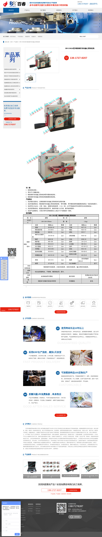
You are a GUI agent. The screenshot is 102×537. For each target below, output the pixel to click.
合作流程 (95, 17)
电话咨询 (3, 310)
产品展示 (16, 42)
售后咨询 (69, 493)
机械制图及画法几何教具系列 (12, 83)
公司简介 (95, 23)
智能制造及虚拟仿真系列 (12, 69)
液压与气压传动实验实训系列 (12, 73)
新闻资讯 (59, 10)
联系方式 (38, 508)
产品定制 (53, 493)
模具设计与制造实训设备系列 (12, 76)
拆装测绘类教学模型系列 (12, 93)
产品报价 (58, 493)
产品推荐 (95, 26)
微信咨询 (3, 315)
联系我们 (90, 10)
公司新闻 (30, 508)
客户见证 (30, 511)
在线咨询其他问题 (60, 312)
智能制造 (40, 36)
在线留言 (38, 513)
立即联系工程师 (12, 119)
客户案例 (43, 10)
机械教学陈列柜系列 (12, 89)
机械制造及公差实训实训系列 (12, 86)
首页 (11, 42)
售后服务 (38, 511)
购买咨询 (63, 493)
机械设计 (34, 36)
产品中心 (27, 10)
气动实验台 (20, 36)
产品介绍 (95, 14)
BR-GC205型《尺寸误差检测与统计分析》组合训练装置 (32, 476)
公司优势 (95, 20)
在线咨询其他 (73, 490)
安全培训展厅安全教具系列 (11, 96)
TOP (3, 319)
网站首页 (11, 10)
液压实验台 (13, 36)
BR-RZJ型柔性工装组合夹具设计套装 (51, 476)
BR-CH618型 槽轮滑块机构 (70, 475)
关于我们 (74, 10)
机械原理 (27, 36)
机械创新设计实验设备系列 (12, 79)
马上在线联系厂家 (60, 415)
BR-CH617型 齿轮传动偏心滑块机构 (90, 476)
